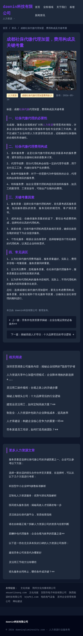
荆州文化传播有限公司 (44, 588)
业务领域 (48, 7)
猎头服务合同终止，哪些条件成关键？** (32, 571)
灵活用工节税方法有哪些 (22, 562)
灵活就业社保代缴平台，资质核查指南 (30, 514)
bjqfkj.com (31, 596)
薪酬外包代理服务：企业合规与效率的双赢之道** (37, 533)
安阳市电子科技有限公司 (54, 592)
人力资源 (48, 124)
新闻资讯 (40, 15)
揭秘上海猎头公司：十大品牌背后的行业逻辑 (33, 396)
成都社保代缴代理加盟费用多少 (37, 95)
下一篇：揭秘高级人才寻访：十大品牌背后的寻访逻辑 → (42, 334)
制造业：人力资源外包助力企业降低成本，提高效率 (37, 413)
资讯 (14, 28)
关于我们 (62, 7)
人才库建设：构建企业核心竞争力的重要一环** (35, 421)
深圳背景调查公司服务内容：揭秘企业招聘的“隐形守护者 (41, 366)
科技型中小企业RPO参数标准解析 (27, 486)
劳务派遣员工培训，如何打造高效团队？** (32, 429)
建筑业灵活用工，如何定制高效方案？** (31, 404)
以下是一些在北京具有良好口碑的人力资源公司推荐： (39, 543)
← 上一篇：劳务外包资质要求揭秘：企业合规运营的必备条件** (40, 321)
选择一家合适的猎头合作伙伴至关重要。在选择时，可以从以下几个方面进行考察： (41, 474)
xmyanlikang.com (16, 592)
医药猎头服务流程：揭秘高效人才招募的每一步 (35, 505)
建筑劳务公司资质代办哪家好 (25, 552)
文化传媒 (25, 588)
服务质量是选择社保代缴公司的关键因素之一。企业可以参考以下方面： (41, 461)
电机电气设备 (48, 596)
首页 (37, 7)
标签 (72, 7)
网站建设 (17, 601)
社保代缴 (24, 109)
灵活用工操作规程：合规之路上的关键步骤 (32, 387)
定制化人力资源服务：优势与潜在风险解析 (33, 495)
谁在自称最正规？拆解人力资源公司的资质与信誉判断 (39, 524)
